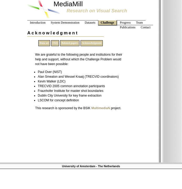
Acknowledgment (91, 42)
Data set (44, 42)
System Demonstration (65, 22)
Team (139, 22)
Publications (127, 27)
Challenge (107, 22)
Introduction (37, 22)
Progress (125, 22)
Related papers (69, 42)
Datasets (90, 22)
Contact (145, 27)
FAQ (55, 42)
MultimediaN (100, 108)
